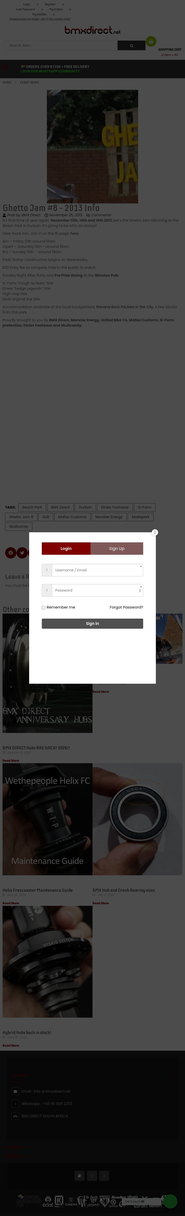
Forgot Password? (126, 607)
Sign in (92, 623)
